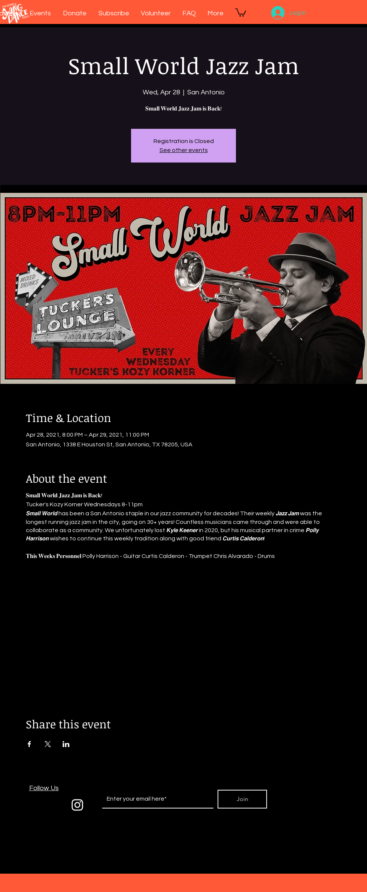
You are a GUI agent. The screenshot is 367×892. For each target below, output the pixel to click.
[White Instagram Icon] (77, 805)
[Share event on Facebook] (29, 744)
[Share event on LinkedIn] (66, 744)
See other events (184, 150)
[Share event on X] (47, 744)
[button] (240, 11)
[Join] (242, 799)
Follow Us (44, 788)
